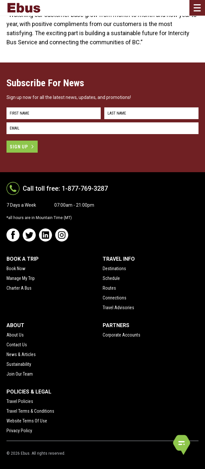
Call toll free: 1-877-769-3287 (65, 188)
